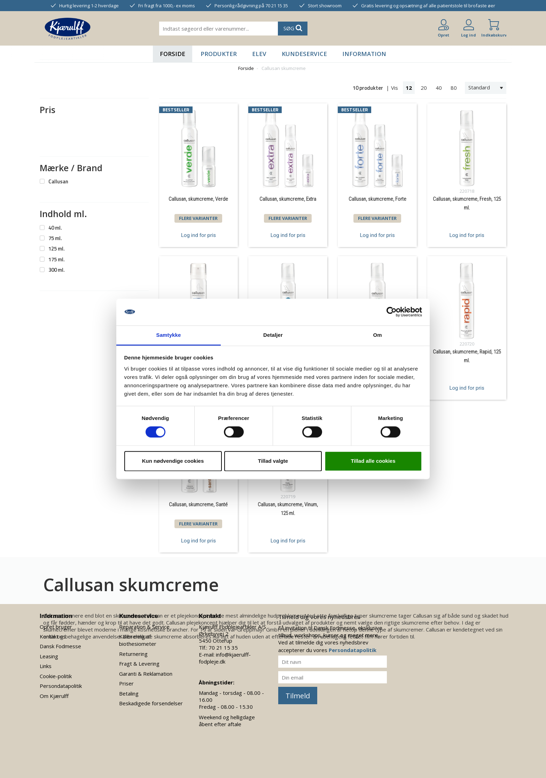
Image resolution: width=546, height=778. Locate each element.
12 (409, 87)
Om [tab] (377, 335)
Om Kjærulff (54, 695)
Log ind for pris (198, 235)
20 (424, 87)
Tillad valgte (273, 461)
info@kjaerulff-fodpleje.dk (225, 658)
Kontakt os (53, 636)
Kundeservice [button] (304, 54)
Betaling (129, 693)
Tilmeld (298, 695)
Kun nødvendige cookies (173, 461)
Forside (172, 54)
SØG (292, 28)
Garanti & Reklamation (145, 673)
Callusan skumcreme (284, 68)
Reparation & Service (144, 626)
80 (454, 87)
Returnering (133, 653)
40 (439, 87)
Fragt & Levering (139, 663)
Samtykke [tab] (168, 335)
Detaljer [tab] (273, 335)
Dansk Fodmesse (60, 646)
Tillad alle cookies (373, 461)
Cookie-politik (56, 676)
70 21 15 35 (223, 647)
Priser (126, 683)
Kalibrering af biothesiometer (137, 640)
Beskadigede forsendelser (151, 703)
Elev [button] (259, 54)
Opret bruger (56, 626)
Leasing (49, 656)
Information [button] (364, 54)
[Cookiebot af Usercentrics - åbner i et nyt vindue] (391, 312)
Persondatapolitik (61, 685)
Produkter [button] (219, 54)
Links (46, 665)
